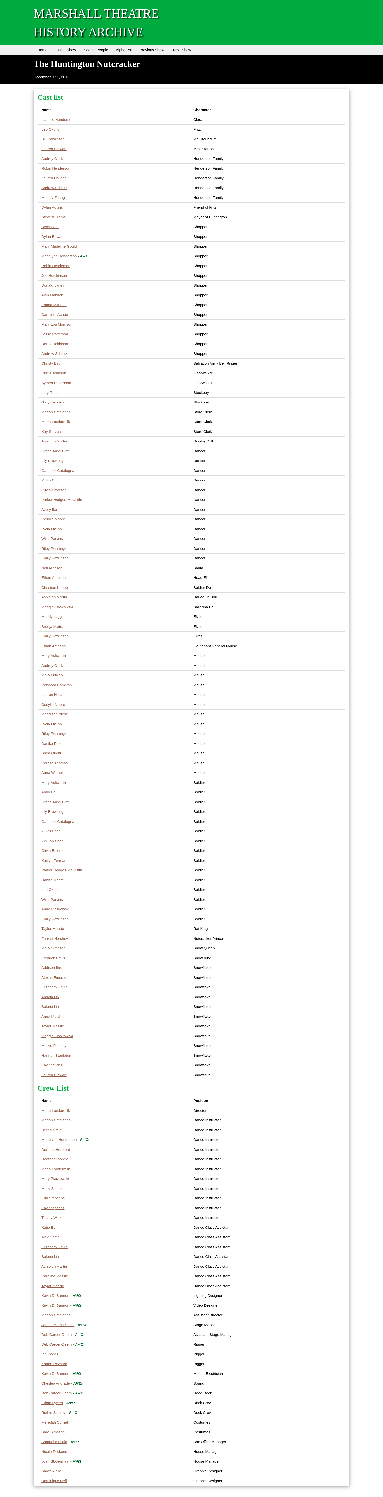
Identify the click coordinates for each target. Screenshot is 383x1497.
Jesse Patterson (54, 334)
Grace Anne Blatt (55, 451)
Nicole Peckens (54, 1451)
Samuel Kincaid (54, 1442)
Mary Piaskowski (55, 1178)
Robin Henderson (55, 168)
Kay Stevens (51, 431)
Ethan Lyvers (52, 1403)
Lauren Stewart (54, 149)
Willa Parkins (52, 539)
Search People (96, 50)
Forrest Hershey (54, 938)
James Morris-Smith (57, 1325)
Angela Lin (50, 997)
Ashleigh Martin (54, 441)
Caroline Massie (54, 314)
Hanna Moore (52, 880)
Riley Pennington (55, 548)
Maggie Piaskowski (57, 607)
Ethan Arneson (53, 578)
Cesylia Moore (53, 519)
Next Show (182, 50)
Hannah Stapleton (56, 1055)
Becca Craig (51, 227)
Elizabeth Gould (54, 987)
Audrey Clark (52, 158)
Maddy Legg (51, 616)
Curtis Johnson (53, 373)
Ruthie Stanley (53, 1412)
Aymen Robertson (56, 383)
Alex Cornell (51, 1237)
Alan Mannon (52, 295)
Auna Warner (52, 772)
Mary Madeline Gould (59, 246)
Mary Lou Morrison (56, 324)
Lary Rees (49, 392)
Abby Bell (49, 792)
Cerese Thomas (54, 763)
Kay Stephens (52, 1208)
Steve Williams (53, 217)
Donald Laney (52, 285)
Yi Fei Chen (51, 480)
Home (42, 50)
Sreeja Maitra (52, 626)
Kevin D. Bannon (55, 1295)
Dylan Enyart (52, 236)
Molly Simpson (53, 948)
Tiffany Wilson (52, 1217)
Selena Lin (50, 1006)
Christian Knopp (54, 587)
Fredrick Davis (53, 958)
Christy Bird (51, 363)
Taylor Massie (52, 928)
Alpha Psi (124, 50)
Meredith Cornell (55, 1422)
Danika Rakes (52, 743)
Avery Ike (49, 509)
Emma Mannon (54, 305)
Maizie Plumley (53, 1045)
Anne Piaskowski (55, 909)
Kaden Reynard (54, 1364)
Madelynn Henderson (59, 256)
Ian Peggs (49, 1354)
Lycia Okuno (51, 529)
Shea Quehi (51, 753)
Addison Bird (51, 967)
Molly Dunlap (52, 675)
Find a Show (65, 50)
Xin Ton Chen (52, 841)
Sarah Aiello (51, 1471)
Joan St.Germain (55, 1461)
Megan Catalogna (56, 412)
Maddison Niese (54, 714)
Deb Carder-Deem (56, 1334)
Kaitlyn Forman (53, 860)
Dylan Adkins (52, 207)
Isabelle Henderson (57, 119)
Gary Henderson (55, 402)
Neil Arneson (51, 568)
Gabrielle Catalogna (57, 470)
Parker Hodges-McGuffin (61, 500)
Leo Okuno (50, 129)
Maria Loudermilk (55, 422)
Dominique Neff (54, 1481)
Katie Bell (49, 1227)
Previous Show (151, 50)
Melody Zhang (53, 197)
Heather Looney (54, 1159)
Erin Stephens (53, 1198)
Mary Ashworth (53, 655)
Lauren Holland (54, 178)
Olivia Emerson (54, 490)
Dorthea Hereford (55, 1149)
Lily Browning (52, 461)
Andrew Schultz (54, 188)
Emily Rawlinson (55, 558)
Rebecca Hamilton (56, 685)
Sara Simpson (53, 1432)
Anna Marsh (51, 1016)
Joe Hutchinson (54, 275)
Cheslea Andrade (55, 1383)
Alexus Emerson (54, 977)
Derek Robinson (54, 344)
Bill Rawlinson (52, 139)
